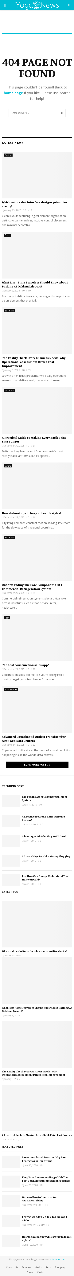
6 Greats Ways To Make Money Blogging (46, 856)
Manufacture (11, 689)
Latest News (12, 142)
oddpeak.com (57, 1259)
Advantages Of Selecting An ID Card (44, 836)
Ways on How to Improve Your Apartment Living (40, 1198)
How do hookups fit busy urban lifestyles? (31, 513)
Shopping (60, 1267)
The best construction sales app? (25, 665)
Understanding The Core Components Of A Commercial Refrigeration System (32, 587)
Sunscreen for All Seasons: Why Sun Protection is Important (44, 1159)
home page (13, 93)
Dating (8, 466)
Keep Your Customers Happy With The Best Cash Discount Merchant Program (46, 1179)
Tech (7, 617)
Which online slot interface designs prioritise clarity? (34, 951)
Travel (7, 235)
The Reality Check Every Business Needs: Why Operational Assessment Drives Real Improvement (33, 362)
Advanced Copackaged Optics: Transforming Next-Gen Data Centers (34, 739)
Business (9, 310)
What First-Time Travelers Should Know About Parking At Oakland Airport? (35, 284)
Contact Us (12, 1267)
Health (38, 1267)
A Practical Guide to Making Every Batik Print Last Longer (37, 1135)
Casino (8, 155)
